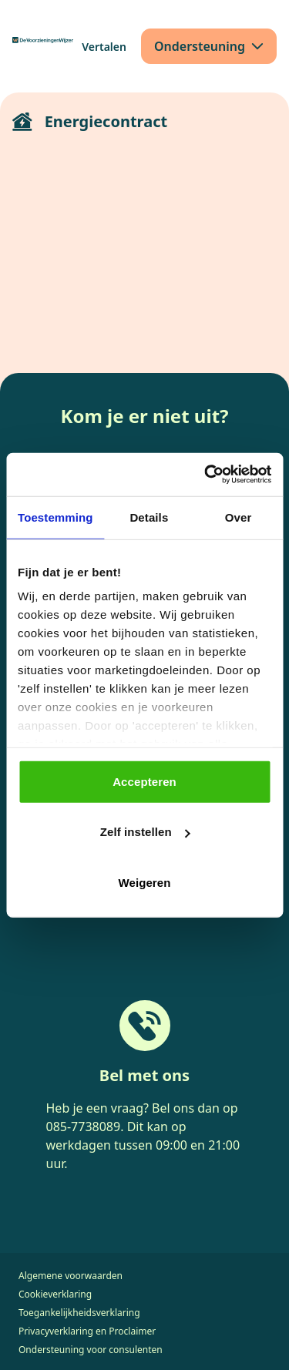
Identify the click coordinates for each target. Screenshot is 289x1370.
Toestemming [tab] (55, 516)
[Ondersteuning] (209, 46)
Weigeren (144, 881)
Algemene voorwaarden (70, 1275)
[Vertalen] (104, 47)
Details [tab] (148, 516)
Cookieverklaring (55, 1294)
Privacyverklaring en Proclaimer (87, 1331)
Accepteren (144, 780)
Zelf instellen (145, 831)
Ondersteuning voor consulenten (90, 1349)
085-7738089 (83, 1126)
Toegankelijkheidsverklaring (79, 1312)
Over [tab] (238, 516)
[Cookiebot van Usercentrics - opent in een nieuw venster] (205, 475)
